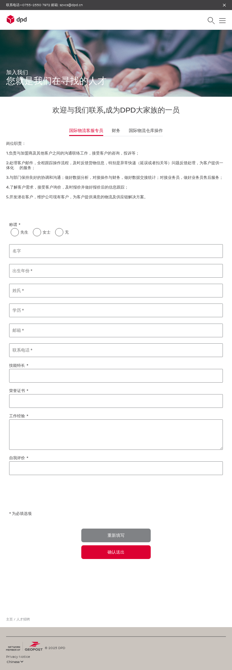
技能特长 (17, 365)
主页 (9, 619)
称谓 (13, 224)
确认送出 (116, 552)
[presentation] (55, 493)
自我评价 (17, 458)
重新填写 (116, 535)
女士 (47, 232)
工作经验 (17, 416)
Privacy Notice (18, 656)
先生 (24, 232)
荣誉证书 (17, 390)
